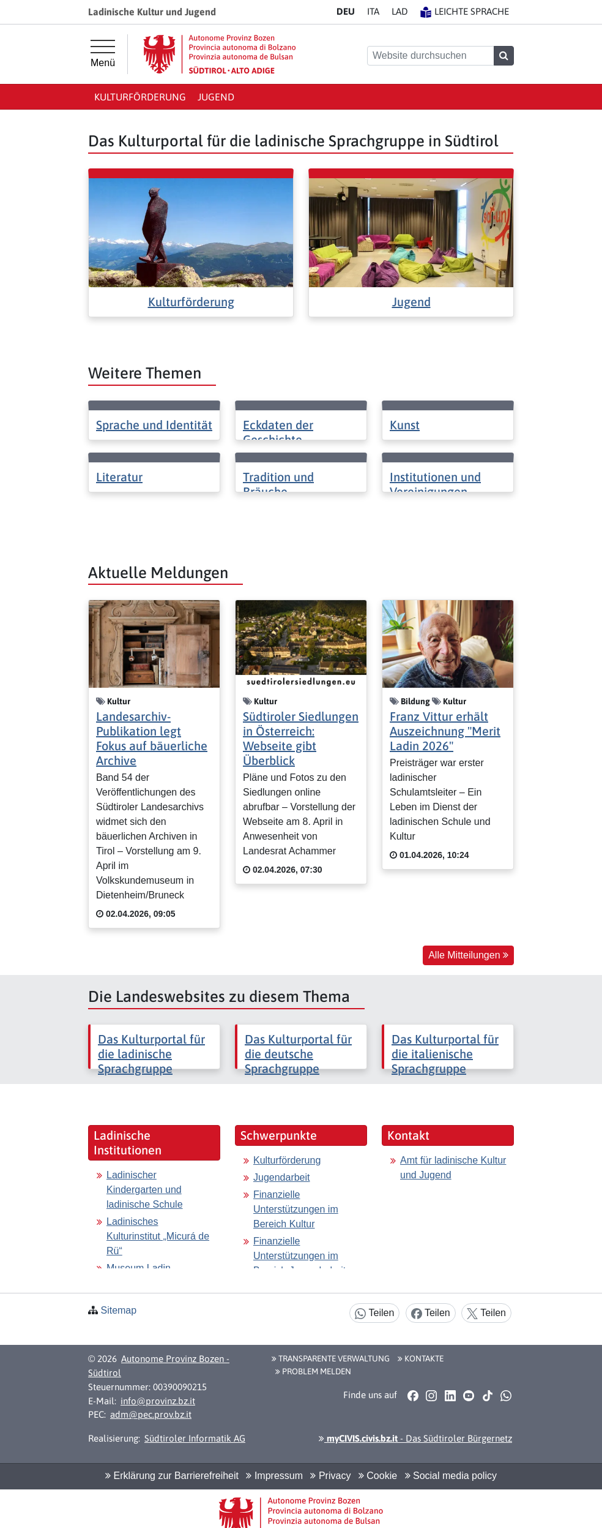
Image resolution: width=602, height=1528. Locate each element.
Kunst (405, 425)
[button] (412, 1395)
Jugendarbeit (281, 1177)
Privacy (330, 1475)
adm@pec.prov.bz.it (150, 1414)
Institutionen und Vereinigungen (435, 484)
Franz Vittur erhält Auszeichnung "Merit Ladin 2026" (445, 731)
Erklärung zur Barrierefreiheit (172, 1475)
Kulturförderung (140, 96)
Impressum (274, 1475)
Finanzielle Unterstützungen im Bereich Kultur (295, 1209)
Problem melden (313, 1371)
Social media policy (451, 1475)
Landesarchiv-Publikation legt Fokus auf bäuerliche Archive (151, 738)
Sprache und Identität (154, 425)
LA (400, 11)
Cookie (378, 1475)
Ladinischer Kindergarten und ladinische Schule (144, 1190)
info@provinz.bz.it (158, 1401)
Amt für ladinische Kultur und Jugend (453, 1167)
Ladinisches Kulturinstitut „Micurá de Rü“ (157, 1236)
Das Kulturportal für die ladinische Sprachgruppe (151, 1053)
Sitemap (118, 1310)
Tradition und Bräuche (278, 484)
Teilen (374, 1313)
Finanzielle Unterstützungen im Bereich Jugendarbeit (299, 1256)
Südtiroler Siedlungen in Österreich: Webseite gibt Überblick (301, 738)
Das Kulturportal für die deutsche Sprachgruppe (298, 1053)
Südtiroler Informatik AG (194, 1438)
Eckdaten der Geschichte (278, 432)
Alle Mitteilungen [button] (468, 955)
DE (345, 11)
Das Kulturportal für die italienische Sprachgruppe (445, 1053)
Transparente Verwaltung (331, 1358)
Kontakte (421, 1358)
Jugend (216, 96)
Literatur (119, 477)
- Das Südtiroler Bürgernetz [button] (415, 1438)
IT (373, 11)
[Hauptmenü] (102, 53)
